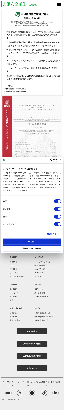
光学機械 (13, 269)
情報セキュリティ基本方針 (36, 383)
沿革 (11, 300)
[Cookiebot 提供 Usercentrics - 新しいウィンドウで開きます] (50, 160)
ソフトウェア (15, 273)
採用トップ (38, 289)
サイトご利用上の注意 (53, 383)
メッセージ (14, 293)
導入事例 (37, 276)
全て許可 (32, 241)
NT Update (38, 273)
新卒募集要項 (39, 293)
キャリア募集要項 (41, 296)
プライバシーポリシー (19, 383)
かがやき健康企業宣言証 (43, 317)
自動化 (12, 265)
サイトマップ (6, 383)
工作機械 (13, 262)
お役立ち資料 (32, 331)
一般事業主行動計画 (42, 313)
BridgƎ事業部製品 (17, 276)
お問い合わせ (32, 368)
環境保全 (13, 317)
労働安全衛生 (15, 320)
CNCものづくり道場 (42, 262)
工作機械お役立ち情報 (32, 356)
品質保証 (13, 313)
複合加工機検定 (40, 265)
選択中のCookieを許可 (32, 248)
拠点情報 (13, 296)
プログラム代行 (40, 269)
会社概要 (13, 289)
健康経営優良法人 (41, 320)
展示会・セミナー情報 (32, 344)
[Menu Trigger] (59, 4)
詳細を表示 (51, 234)
